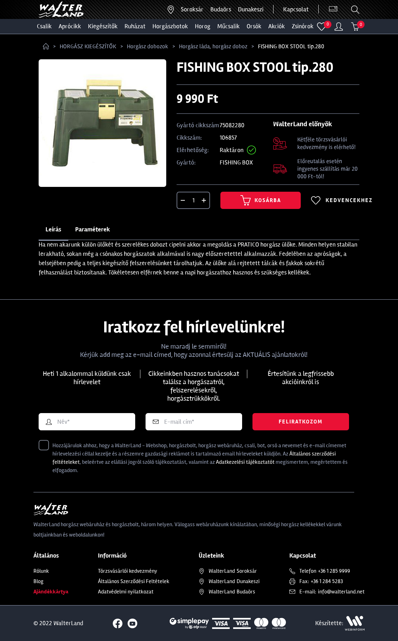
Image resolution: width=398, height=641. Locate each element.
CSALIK (44, 26)
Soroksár (192, 9)
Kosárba (260, 200)
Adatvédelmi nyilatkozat (125, 591)
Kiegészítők (103, 26)
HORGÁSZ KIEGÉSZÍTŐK (88, 46)
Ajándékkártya (50, 591)
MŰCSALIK (228, 26)
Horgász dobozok (147, 46)
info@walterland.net (341, 591)
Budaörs (220, 9)
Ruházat (135, 26)
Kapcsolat (296, 9)
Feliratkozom (300, 421)
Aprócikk (70, 26)
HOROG (202, 26)
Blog (38, 581)
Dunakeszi (250, 9)
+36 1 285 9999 (334, 571)
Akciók (276, 26)
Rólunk (41, 571)
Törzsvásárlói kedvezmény (127, 571)
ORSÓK (254, 26)
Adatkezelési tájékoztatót (245, 462)
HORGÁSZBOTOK (170, 26)
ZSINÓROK (303, 26)
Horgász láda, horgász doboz (213, 46)
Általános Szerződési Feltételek (133, 581)
